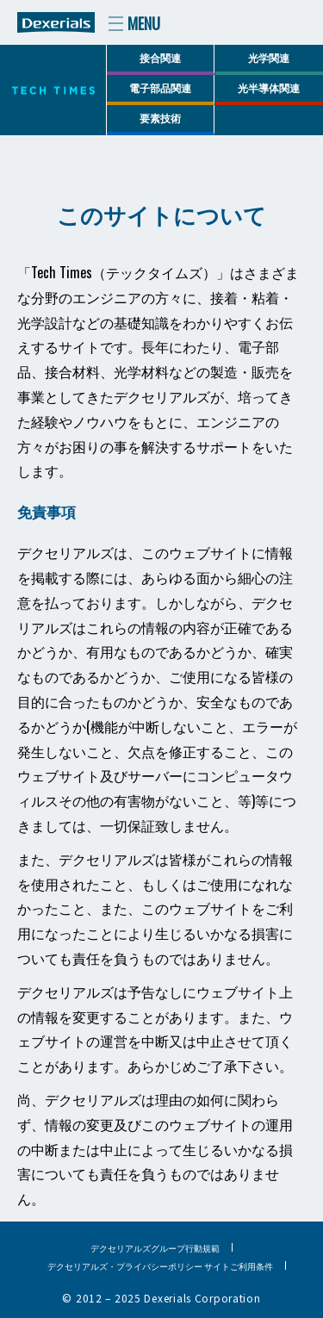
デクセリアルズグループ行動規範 (155, 1247)
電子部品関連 (160, 87)
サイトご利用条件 (238, 1265)
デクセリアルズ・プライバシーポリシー (124, 1265)
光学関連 (268, 57)
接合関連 (160, 57)
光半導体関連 (269, 87)
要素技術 (160, 117)
